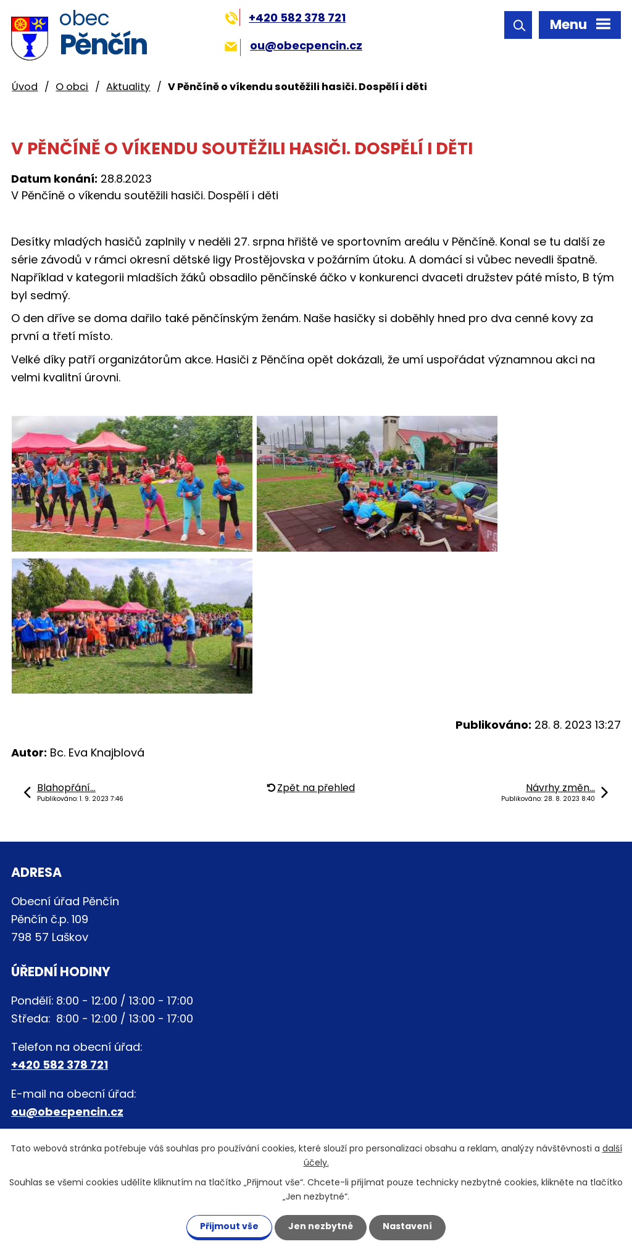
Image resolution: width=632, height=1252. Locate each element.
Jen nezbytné (320, 1226)
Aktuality (128, 87)
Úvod (25, 87)
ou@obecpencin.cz (293, 45)
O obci (72, 87)
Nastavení (407, 1226)
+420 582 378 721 (285, 17)
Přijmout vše (229, 1226)
